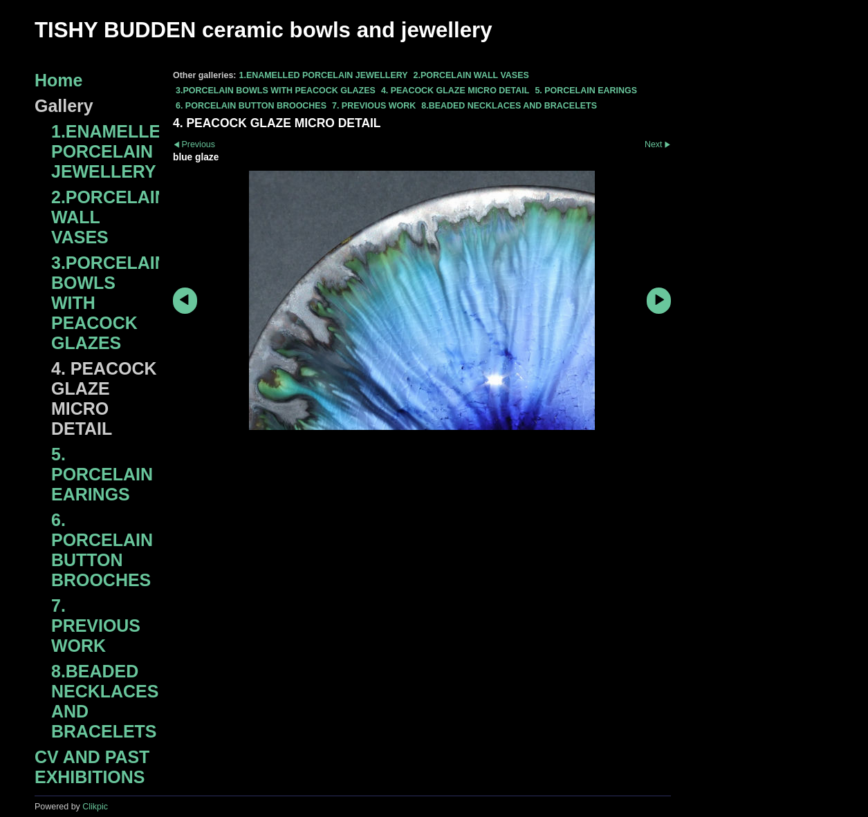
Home (58, 80)
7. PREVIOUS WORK (374, 106)
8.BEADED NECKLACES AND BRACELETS (509, 106)
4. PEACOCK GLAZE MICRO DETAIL (455, 90)
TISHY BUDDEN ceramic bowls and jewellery (263, 30)
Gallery (64, 105)
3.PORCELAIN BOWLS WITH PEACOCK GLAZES (276, 90)
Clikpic (95, 806)
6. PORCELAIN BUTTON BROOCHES (251, 106)
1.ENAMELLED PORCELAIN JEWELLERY (323, 75)
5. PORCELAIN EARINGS (586, 90)
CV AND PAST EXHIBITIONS (92, 767)
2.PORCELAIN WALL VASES (471, 75)
